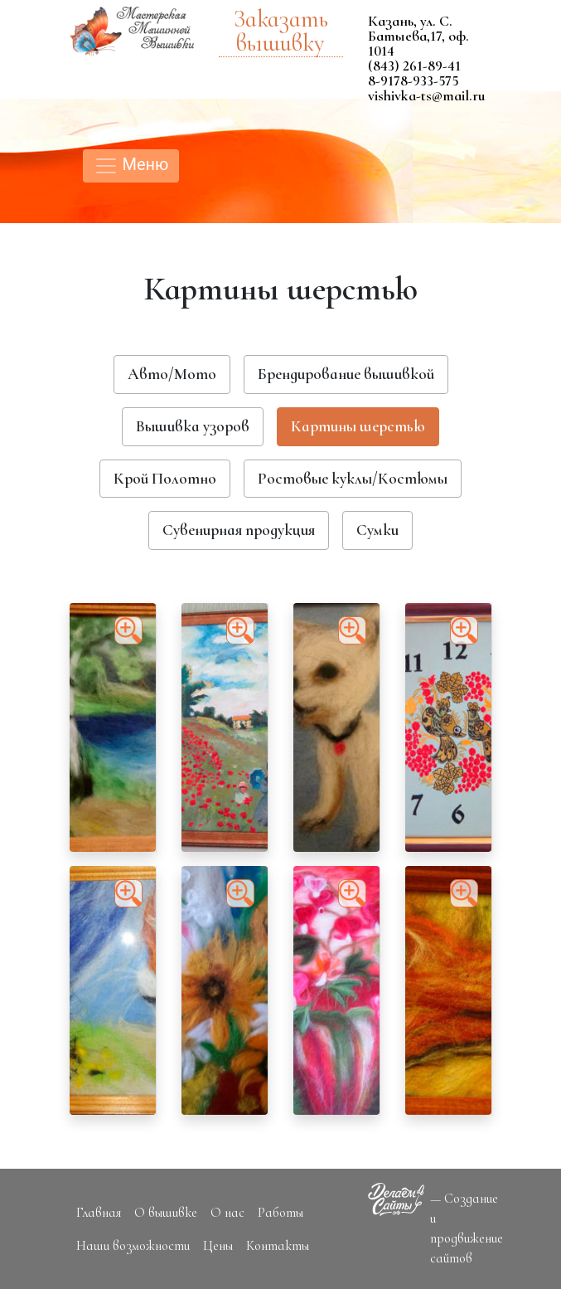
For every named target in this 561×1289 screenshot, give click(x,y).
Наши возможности (133, 1246)
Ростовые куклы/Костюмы (352, 479)
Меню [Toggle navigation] (131, 165)
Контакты (277, 1246)
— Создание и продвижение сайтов (466, 1228)
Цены (218, 1246)
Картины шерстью (358, 426)
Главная (98, 1212)
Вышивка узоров (192, 426)
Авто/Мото (172, 374)
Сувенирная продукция (238, 530)
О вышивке (165, 1212)
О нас (227, 1212)
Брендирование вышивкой (346, 374)
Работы (280, 1212)
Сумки (377, 530)
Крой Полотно (165, 479)
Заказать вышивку (281, 32)
